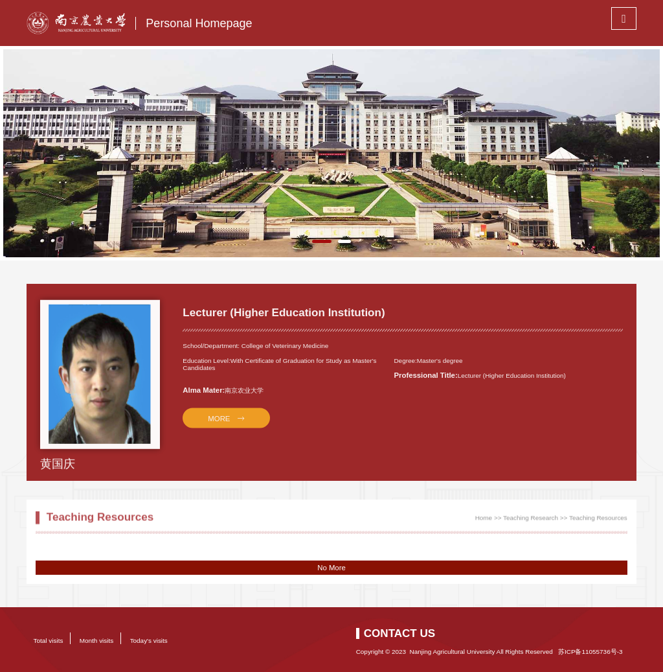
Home (483, 520)
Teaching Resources (598, 520)
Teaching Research (530, 520)
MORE (219, 426)
